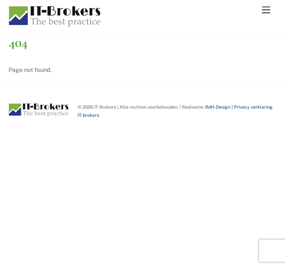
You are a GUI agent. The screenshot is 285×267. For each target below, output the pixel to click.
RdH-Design (217, 107)
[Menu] (266, 10)
